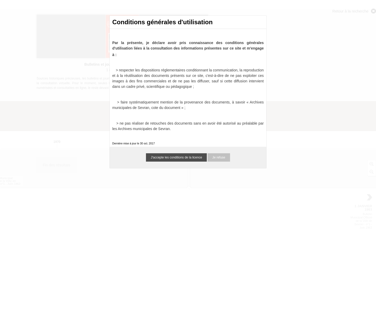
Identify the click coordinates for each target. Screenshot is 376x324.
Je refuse (218, 157)
